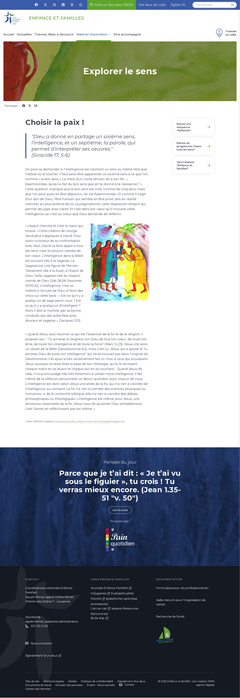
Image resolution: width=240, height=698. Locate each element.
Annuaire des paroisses (69, 685)
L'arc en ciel (99, 608)
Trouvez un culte (226, 33)
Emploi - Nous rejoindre (101, 685)
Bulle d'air (98, 618)
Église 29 (178, 5)
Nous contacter (41, 643)
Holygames (98, 593)
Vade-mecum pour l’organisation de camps (181, 603)
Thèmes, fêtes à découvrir (54, 34)
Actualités (24, 34)
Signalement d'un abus (41, 656)
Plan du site (32, 681)
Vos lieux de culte (152, 5)
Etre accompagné (127, 34)
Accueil (8, 34)
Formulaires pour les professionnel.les (182, 588)
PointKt (96, 599)
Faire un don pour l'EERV (111, 5)
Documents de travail (38, 685)
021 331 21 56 (39, 626)
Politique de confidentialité (97, 681)
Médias (72, 681)
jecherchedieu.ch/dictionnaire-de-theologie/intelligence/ (92, 421)
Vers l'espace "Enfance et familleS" (186, 168)
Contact (129, 685)
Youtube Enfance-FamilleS (109, 588)
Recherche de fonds (170, 617)
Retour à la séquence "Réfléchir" (184, 127)
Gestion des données (38, 689)
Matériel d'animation (92, 34)
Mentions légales (54, 681)
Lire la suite (120, 510)
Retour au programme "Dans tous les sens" (190, 148)
